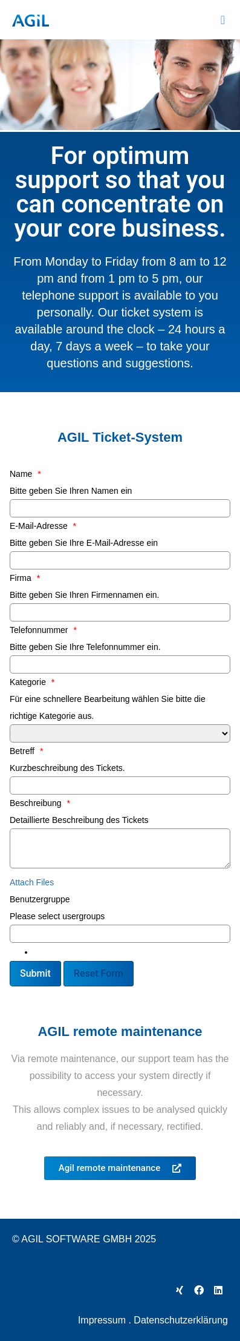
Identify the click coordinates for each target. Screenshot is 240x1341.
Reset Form (98, 973)
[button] (223, 20)
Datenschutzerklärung (181, 1320)
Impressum (102, 1320)
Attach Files (32, 882)
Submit (35, 973)
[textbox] (39, 952)
